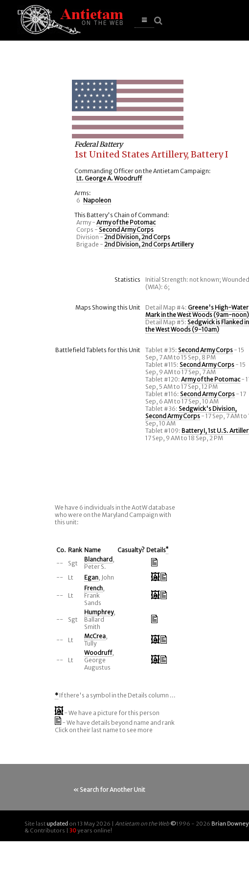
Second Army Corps (126, 229)
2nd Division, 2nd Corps (137, 237)
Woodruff (98, 652)
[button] (144, 20)
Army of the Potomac (126, 222)
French (93, 588)
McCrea (95, 636)
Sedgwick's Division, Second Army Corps (191, 412)
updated (57, 823)
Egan (91, 577)
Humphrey (98, 612)
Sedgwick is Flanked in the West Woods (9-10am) (197, 325)
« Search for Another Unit (109, 789)
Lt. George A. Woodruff (109, 178)
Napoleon (97, 200)
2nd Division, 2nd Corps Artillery (148, 244)
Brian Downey (230, 823)
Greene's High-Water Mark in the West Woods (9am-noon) (197, 311)
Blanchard (98, 559)
